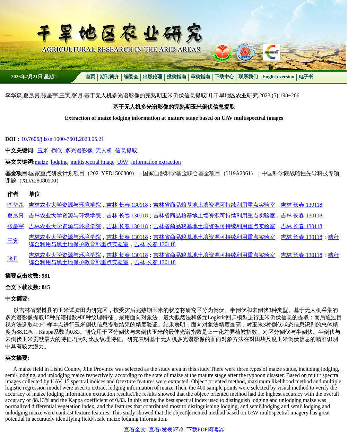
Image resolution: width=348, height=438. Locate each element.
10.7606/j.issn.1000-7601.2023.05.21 (62, 139)
